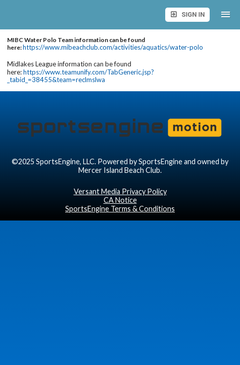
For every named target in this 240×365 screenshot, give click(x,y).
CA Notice (120, 200)
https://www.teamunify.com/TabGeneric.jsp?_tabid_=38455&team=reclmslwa (80, 76)
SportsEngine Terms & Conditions (120, 208)
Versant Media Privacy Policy (120, 191)
